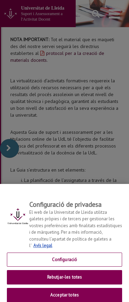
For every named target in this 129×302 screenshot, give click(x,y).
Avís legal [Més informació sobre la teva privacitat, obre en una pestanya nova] (42, 248)
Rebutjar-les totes (64, 279)
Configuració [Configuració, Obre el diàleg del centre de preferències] (64, 262)
